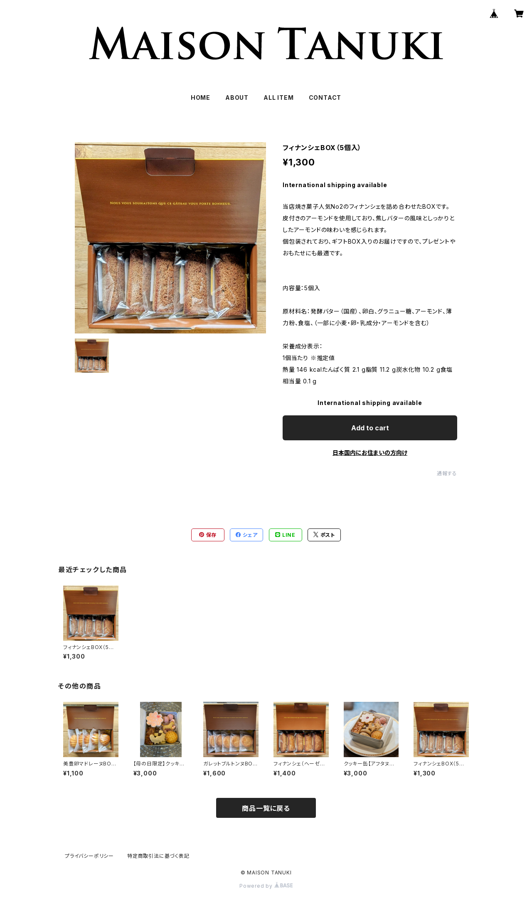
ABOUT (237, 97)
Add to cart (370, 428)
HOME (200, 97)
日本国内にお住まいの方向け (369, 452)
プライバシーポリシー (89, 856)
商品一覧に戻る (266, 808)
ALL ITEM (278, 97)
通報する (447, 473)
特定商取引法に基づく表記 (158, 856)
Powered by (266, 886)
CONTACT (325, 97)
